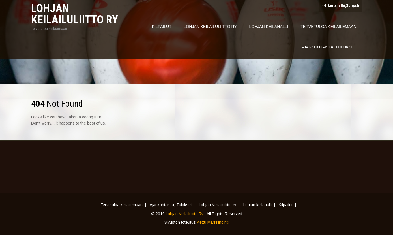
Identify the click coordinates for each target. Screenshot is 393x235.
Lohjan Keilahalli (268, 26)
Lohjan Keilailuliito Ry (185, 214)
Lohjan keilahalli (257, 205)
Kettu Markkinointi (213, 222)
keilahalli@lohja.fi (343, 5)
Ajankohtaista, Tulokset (328, 47)
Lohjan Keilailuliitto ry (210, 26)
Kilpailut (161, 26)
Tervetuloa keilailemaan (328, 26)
